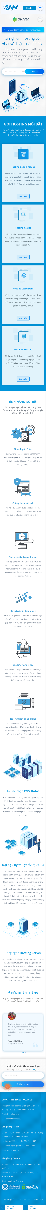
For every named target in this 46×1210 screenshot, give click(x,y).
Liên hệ (29, 8)
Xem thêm (23, 198)
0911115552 (11, 1209)
